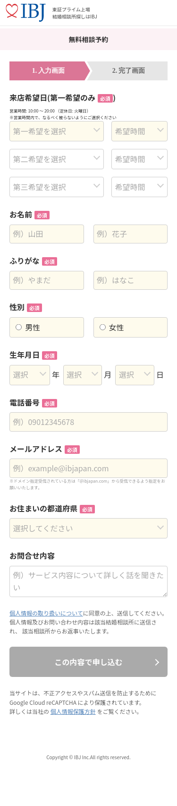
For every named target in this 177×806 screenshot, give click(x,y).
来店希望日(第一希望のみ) (62, 97)
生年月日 (33, 354)
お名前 (29, 214)
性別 (25, 306)
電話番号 (33, 402)
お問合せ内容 (32, 555)
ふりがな (33, 260)
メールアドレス (44, 448)
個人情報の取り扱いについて (46, 613)
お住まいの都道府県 (52, 508)
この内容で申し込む (88, 661)
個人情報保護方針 (73, 711)
